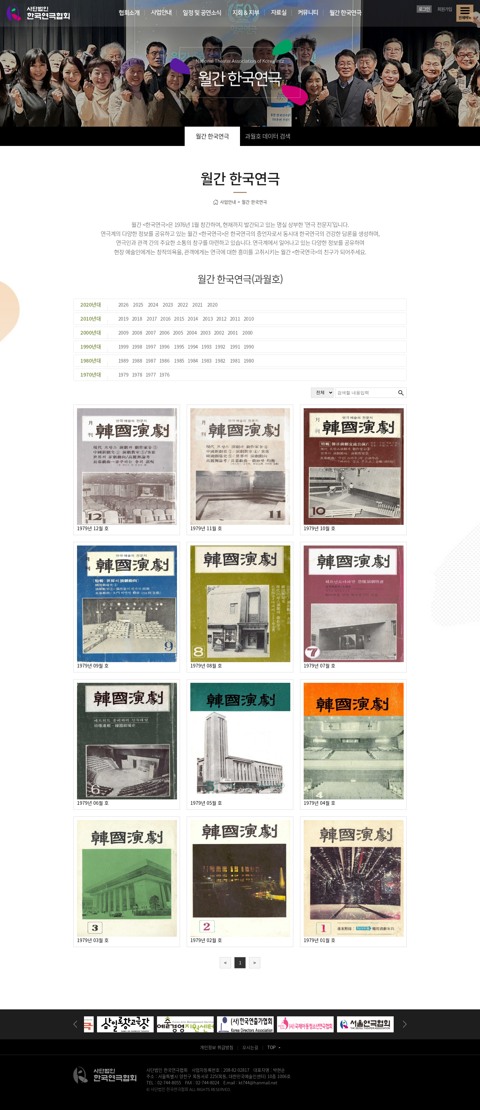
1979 (123, 374)
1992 (220, 346)
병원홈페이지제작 (161, 1095)
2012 (221, 318)
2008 (137, 332)
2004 (192, 332)
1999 (123, 346)
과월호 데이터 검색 (267, 136)
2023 (168, 304)
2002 (219, 332)
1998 (137, 346)
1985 (179, 360)
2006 (164, 332)
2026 (123, 304)
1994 (193, 346)
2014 (193, 318)
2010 (249, 318)
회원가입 (444, 9)
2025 (138, 304)
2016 (165, 318)
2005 (178, 332)
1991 (235, 346)
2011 (235, 318)
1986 (164, 360)
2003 (205, 332)
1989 (123, 360)
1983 (206, 360)
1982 (220, 360)
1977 (151, 374)
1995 (179, 346)
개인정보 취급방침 (216, 1047)
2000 (247, 332)
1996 (164, 346)
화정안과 (245, 1095)
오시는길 (250, 1047)
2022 (183, 304)
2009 (123, 332)
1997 (151, 346)
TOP (273, 1047)
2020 (212, 304)
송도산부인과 (188, 1095)
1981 (235, 360)
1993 (206, 346)
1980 (249, 360)
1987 (151, 360)
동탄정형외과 (211, 1095)
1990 (249, 346)
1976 (164, 374)
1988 (137, 360)
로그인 (424, 9)
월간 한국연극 (212, 136)
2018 (137, 318)
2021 (197, 304)
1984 (193, 360)
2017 (152, 318)
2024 (153, 304)
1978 (137, 374)
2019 (123, 318)
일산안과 (230, 1095)
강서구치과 (263, 1095)
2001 (233, 332)
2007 (151, 332)
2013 (208, 318)
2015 (179, 318)
